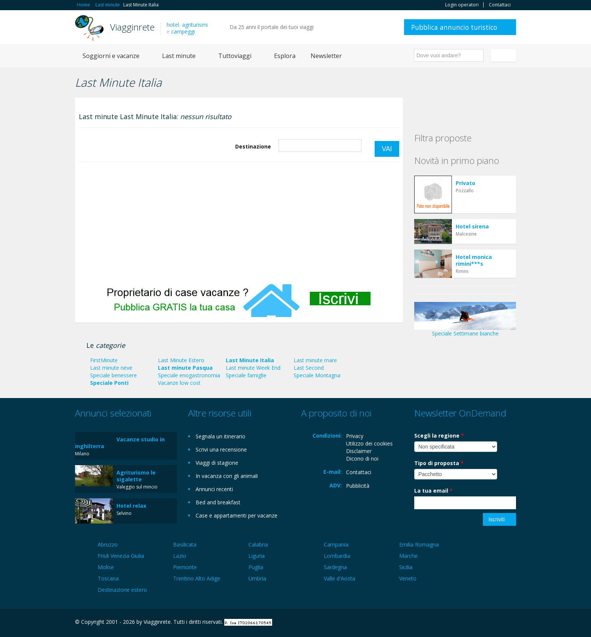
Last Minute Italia (250, 360)
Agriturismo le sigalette (136, 476)
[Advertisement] (239, 223)
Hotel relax (131, 505)
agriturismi (195, 24)
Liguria (256, 555)
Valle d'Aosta (339, 578)
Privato (465, 183)
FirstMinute (104, 360)
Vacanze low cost (179, 382)
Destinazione (253, 146)
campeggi (183, 31)
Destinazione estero (122, 589)
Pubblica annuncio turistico (454, 27)
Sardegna (335, 567)
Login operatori (462, 5)
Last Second (309, 367)
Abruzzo (108, 544)
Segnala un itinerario (220, 436)
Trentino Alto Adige (196, 578)
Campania (336, 544)
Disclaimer (359, 451)
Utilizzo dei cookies (369, 443)
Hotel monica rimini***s (474, 260)
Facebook (459, 623)
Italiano (505, 55)
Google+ (475, 623)
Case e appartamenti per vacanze (236, 515)
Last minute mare (315, 360)
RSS (512, 623)
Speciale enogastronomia (189, 375)
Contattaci (500, 5)
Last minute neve (111, 367)
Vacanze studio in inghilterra (120, 443)
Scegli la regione (439, 435)
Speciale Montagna (317, 375)
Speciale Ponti (109, 382)
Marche (408, 555)
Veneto (407, 578)
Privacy (354, 435)
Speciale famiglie (246, 375)
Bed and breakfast (218, 502)
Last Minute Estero (181, 360)
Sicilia (405, 567)
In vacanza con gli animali (227, 475)
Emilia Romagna (419, 544)
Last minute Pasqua (185, 367)
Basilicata (184, 544)
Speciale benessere (113, 375)
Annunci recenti (214, 489)
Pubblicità (357, 485)
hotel (173, 24)
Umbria (257, 578)
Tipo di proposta (439, 463)
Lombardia (337, 555)
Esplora (285, 56)
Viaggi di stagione (217, 462)
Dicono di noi (362, 458)
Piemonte (185, 567)
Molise (106, 567)
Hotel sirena (472, 226)
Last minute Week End (253, 367)
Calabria (258, 544)
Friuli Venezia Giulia (121, 555)
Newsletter (326, 56)
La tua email (433, 490)
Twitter (494, 623)
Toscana (108, 578)
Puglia (255, 567)
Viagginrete (132, 27)
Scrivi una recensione (221, 449)
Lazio (179, 555)
